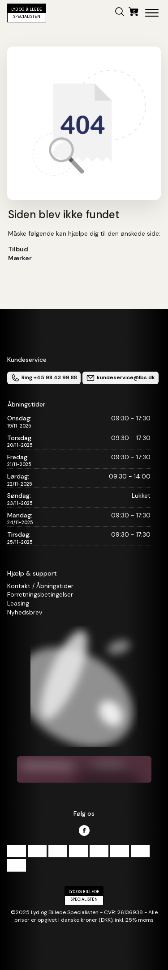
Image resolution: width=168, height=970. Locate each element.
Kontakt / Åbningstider (40, 586)
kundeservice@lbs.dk (120, 377)
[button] (119, 13)
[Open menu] (152, 13)
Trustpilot (84, 796)
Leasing (18, 603)
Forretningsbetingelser (40, 594)
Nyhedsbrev (24, 612)
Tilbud (18, 249)
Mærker (20, 258)
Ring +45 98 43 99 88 (44, 377)
